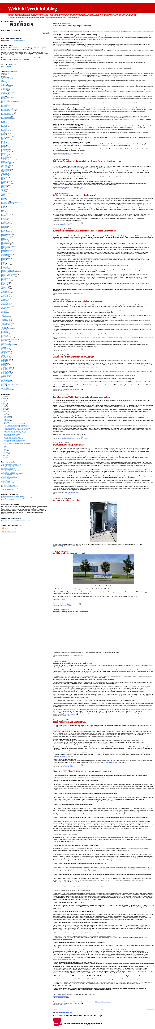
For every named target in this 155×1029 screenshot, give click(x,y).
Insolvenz (3, 182)
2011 (4, 414)
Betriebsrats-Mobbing (7, 108)
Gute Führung (5, 174)
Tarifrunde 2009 (5, 318)
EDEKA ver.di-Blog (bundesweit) (10, 465)
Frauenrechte (4, 154)
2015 (4, 408)
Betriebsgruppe (5, 104)
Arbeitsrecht (62, 154)
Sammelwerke (5, 286)
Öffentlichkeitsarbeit (6, 254)
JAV (2, 190)
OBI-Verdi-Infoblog (6, 484)
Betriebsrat (62, 188)
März (6, 450)
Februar (7, 452)
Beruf (2, 102)
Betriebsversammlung (7, 118)
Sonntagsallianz (5, 296)
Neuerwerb (4, 252)
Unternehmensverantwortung (9, 339)
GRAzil (3, 171)
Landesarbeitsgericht (6, 225)
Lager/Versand (63, 546)
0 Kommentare (76, 187)
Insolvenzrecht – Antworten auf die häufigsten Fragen (15, 520)
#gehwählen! (4, 73)
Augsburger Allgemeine (7, 92)
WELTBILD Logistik (6, 368)
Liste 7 (3, 230)
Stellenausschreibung (7, 306)
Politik (3, 263)
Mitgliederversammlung (7, 246)
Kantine (3, 197)
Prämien (3, 266)
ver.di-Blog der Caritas (7, 469)
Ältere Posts (150, 1009)
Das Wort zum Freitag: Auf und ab (68, 445)
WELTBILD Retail (6, 372)
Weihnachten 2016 (6, 360)
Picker (3, 262)
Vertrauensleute (5, 351)
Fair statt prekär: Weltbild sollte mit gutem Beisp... (16, 432)
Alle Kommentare (8, 531)
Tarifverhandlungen (6, 323)
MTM (2, 248)
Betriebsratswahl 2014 (7, 112)
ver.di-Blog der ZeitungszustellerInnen (11, 464)
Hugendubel (4, 177)
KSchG (3, 217)
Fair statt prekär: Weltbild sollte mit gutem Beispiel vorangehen (81, 397)
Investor (3, 186)
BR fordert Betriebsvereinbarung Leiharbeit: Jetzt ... (16, 425)
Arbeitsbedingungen (6, 85)
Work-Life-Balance (6, 388)
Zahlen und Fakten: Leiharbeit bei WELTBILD (73, 357)
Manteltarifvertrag (6, 237)
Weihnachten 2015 (6, 359)
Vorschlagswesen (6, 353)
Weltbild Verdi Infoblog (32, 9)
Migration (3, 239)
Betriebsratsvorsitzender (7, 109)
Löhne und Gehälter (6, 234)
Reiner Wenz (4, 278)
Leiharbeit (78, 188)
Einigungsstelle (5, 146)
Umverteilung (4, 334)
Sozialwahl (4, 300)
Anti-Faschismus (5, 82)
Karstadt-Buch (5, 201)
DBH (2, 138)
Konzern (3, 213)
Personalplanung (5, 258)
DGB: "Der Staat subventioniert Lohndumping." (74, 195)
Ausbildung (4, 93)
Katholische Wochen (6, 203)
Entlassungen (5, 149)
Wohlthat (3, 387)
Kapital (3, 198)
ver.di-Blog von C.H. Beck (8, 472)
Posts (4, 528)
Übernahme (4, 331)
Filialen (3, 153)
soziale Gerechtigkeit (6, 298)
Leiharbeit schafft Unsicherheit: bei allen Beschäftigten (77, 301)
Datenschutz (4, 137)
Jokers (3, 191)
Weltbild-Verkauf (5, 375)
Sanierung (4, 287)
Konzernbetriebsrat (6, 214)
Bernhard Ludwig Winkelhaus (9, 101)
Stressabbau (4, 312)
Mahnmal (3, 235)
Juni (6, 446)
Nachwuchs (4, 251)
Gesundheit (68, 154)
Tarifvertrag (4, 324)
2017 (4, 405)
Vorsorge (3, 355)
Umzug (3, 335)
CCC (2, 132)
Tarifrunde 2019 (5, 322)
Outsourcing (4, 256)
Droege (3, 145)
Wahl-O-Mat (4, 356)
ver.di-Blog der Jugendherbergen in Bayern (12, 473)
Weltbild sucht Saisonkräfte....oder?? (69, 553)
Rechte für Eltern (5, 275)
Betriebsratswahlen (6, 114)
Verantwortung (5, 345)
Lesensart (4, 227)
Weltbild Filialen (5, 365)
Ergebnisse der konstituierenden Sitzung (12, 496)
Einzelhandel (4, 148)
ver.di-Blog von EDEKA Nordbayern (10, 480)
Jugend (3, 194)
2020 (4, 400)
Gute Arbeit (4, 173)
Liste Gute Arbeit (5, 231)
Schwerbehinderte (6, 292)
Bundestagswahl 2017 (7, 128)
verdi (2, 347)
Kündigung (4, 219)
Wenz (2, 377)
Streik (2, 310)
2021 (4, 398)
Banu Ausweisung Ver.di (7, 97)
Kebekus (3, 206)
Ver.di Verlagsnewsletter (7, 489)
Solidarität (4, 294)
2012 (4, 413)
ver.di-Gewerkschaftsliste (8, 344)
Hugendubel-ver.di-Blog (110, 762)
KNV (2, 211)
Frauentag (4, 155)
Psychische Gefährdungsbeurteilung (11, 271)
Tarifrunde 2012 (5, 320)
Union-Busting (5, 336)
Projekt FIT (4, 268)
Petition (3, 259)
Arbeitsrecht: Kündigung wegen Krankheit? (72, 25)
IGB (2, 178)
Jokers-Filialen (5, 193)
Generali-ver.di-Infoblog (7, 476)
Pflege (3, 260)
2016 (4, 406)
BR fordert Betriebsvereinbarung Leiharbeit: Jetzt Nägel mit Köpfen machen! (87, 161)
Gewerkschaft (63, 224)
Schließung (4, 291)
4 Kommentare (74, 604)
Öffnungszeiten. (5, 255)
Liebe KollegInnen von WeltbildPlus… (70, 722)
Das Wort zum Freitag (65, 493)
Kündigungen (4, 221)
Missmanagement (6, 242)
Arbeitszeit (4, 90)
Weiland (3, 361)
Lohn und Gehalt (5, 233)
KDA (2, 205)
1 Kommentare (76, 153)
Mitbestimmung (5, 244)
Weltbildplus (4, 376)
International (4, 185)
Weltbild (3, 363)
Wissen (3, 385)
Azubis (3, 96)
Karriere (3, 199)
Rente (3, 279)
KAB (2, 195)
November (7, 417)
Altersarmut (4, 81)
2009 (4, 457)
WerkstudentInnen (6, 380)
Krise (2, 215)
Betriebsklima (4, 105)
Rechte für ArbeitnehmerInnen (9, 274)
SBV (2, 290)
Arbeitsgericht (5, 86)
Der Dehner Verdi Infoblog (8, 485)
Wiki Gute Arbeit (5, 481)
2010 (4, 455)
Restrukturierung (5, 280)
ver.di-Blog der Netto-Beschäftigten (10, 470)
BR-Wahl (3, 125)
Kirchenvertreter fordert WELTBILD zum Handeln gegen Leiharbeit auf (84, 231)
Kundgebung (4, 218)
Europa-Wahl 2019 (6, 151)
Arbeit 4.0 (3, 84)
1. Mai (3, 74)
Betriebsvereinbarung (70, 188)
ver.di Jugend (4, 343)
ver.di (2, 340)
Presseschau (4, 267)
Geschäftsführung (6, 166)
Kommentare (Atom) (66, 1012)
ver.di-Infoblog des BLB (7, 482)
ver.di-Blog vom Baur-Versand (9, 466)
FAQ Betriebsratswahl (7, 499)
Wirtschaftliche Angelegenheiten (9, 384)
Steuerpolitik (4, 307)
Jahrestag (4, 189)
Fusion (3, 158)
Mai (6, 447)
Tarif (2, 314)
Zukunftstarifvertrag (6, 389)
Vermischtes (70, 546)
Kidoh (2, 207)
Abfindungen (4, 77)
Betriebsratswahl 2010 (7, 110)
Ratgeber (3, 272)
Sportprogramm (5, 302)
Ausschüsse (4, 94)
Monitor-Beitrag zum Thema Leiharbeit (70, 611)
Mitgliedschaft (5, 247)
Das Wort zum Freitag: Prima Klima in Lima (72, 663)
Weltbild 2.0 (4, 364)
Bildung (3, 122)
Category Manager (6, 130)
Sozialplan (4, 299)
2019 (4, 401)
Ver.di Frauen (4, 341)
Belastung (4, 98)
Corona (3, 134)
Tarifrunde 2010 (5, 319)
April (6, 449)
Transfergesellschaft (6, 328)
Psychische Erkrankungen (8, 270)
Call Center (4, 129)
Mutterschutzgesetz (6, 250)
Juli (6, 444)
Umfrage (3, 332)
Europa (3, 150)
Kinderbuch (4, 209)
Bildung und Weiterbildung (8, 124)
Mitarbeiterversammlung (7, 243)
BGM (2, 121)
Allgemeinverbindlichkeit (7, 78)
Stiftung (3, 308)
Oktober (7, 419)
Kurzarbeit (4, 222)
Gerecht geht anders (6, 162)
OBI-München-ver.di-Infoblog (9, 477)
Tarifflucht (3, 315)
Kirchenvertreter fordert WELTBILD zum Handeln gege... (17, 428)
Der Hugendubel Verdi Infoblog (9, 486)
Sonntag (3, 295)
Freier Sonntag (5, 157)
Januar (6, 453)
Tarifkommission (5, 316)
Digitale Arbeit (5, 144)
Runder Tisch (4, 283)
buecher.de (4, 126)
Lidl (2, 229)
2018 (2, 76)
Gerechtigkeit (4, 163)
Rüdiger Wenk (5, 282)
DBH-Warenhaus (5, 140)
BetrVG (3, 120)
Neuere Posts (57, 1009)
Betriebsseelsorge (6, 116)
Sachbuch (4, 284)
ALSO (3, 80)
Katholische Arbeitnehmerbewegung (11, 202)
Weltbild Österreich (6, 369)
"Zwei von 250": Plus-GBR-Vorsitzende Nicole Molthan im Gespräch (83, 771)
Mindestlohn (4, 241)
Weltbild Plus (71, 766)
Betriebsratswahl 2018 (7, 113)
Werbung (3, 379)
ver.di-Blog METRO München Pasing (11, 474)
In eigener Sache (64, 766)
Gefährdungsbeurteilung (7, 159)
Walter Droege (5, 357)
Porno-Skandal (5, 264)
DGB (2, 141)
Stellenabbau (4, 304)
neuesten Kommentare (18, 40)
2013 (4, 411)
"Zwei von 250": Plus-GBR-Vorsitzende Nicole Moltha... (17, 443)
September (7, 420)
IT (1, 187)
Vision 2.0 (4, 352)
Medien (3, 238)
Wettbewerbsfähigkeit (7, 381)
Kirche (3, 210)
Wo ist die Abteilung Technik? (66, 500)
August (6, 422)
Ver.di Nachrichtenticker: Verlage (10, 488)
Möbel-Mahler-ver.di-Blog (8, 468)
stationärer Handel (6, 303)
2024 (4, 396)
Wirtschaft (4, 383)
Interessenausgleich (6, 183)
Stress (3, 311)
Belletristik (4, 100)
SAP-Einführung (5, 288)
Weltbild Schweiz (5, 373)
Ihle (2, 179)
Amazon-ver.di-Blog (6, 478)
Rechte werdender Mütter (8, 276)
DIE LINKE (4, 142)
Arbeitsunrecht (5, 89)
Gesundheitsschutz (6, 169)
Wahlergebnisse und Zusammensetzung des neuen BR (16, 498)
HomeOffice (4, 175)
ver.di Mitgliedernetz (6, 66)
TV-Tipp (3, 330)
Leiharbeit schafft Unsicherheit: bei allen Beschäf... (16, 429)
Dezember (7, 416)
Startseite (104, 1009)
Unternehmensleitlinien (7, 338)
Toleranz (3, 327)
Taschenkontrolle (5, 326)
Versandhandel (5, 349)
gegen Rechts (5, 161)
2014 (4, 409)
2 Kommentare (76, 293)
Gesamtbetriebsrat (6, 165)
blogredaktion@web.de (65, 756)
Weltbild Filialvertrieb (6, 367)
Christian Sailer (5, 133)
